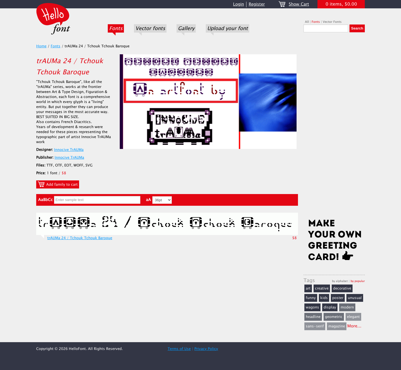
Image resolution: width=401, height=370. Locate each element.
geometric (334, 317)
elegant (353, 317)
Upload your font (227, 28)
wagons (312, 307)
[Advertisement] (334, 127)
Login (238, 4)
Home (41, 46)
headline (313, 317)
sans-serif (315, 326)
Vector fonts (150, 28)
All (307, 21)
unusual (355, 298)
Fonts (116, 28)
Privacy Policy (206, 349)
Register (257, 4)
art (308, 288)
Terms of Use (179, 349)
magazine (336, 326)
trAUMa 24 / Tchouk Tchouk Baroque (79, 238)
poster (337, 298)
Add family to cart (58, 184)
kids (324, 298)
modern (347, 307)
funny (311, 298)
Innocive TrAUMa (69, 150)
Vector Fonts (332, 21)
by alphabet (340, 281)
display (330, 307)
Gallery (186, 28)
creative (322, 288)
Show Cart (299, 4)
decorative (342, 288)
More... (354, 326)
